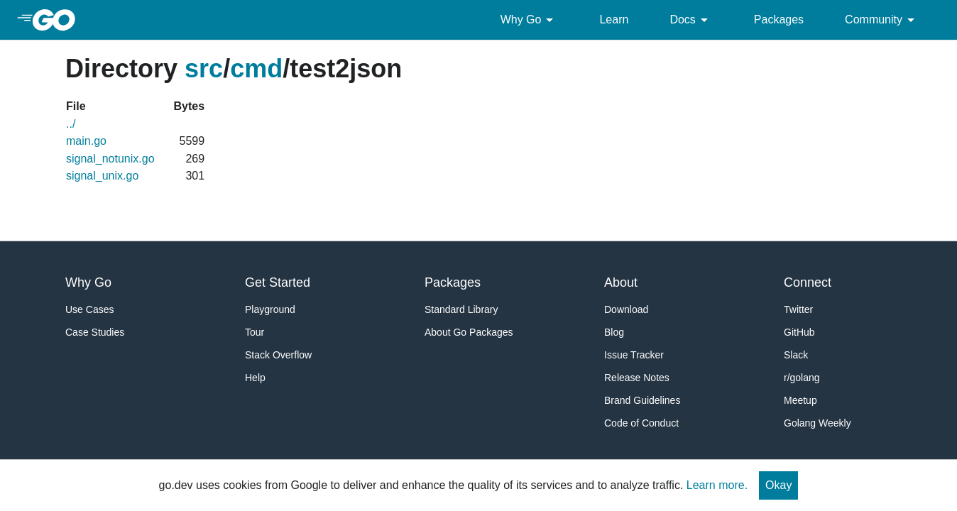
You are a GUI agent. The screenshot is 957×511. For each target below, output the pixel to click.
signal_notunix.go (110, 159)
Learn (613, 19)
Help (255, 377)
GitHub (799, 332)
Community (882, 19)
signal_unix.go (102, 176)
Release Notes (636, 377)
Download (626, 309)
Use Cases (89, 309)
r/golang (802, 377)
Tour (254, 332)
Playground (270, 309)
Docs (690, 19)
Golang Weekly (817, 423)
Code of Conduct (641, 423)
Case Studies (94, 332)
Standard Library (461, 309)
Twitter (798, 309)
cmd (256, 68)
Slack (796, 355)
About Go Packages (469, 332)
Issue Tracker (634, 355)
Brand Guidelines (642, 400)
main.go (86, 141)
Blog (614, 332)
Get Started (277, 282)
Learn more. (717, 485)
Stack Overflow (278, 355)
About (621, 282)
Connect (807, 282)
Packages (779, 19)
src (204, 68)
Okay (778, 485)
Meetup (800, 400)
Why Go (530, 19)
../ (70, 124)
